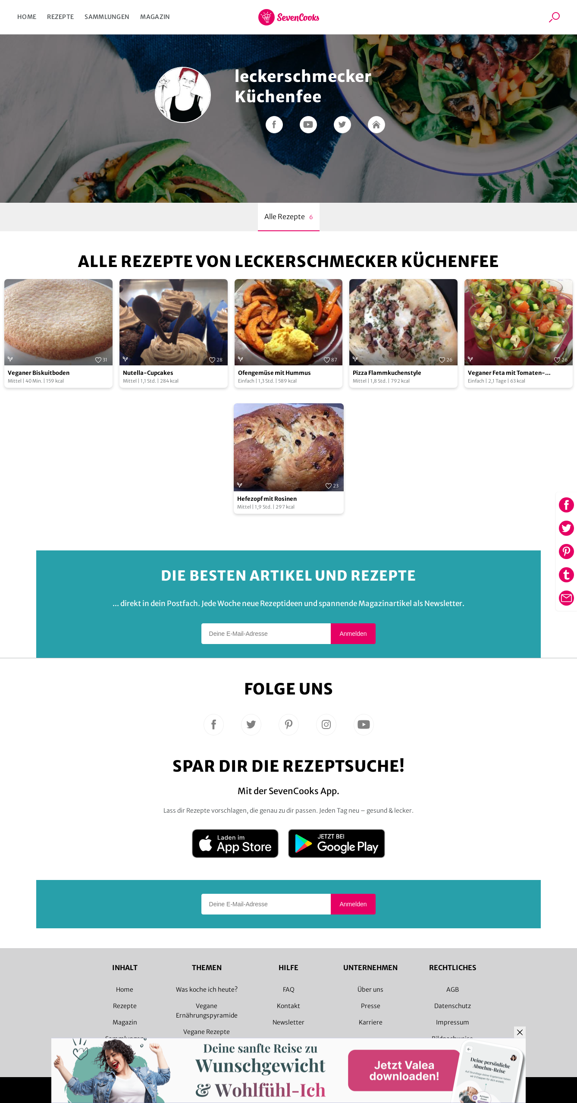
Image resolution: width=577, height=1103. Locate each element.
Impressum (452, 1022)
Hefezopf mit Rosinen (267, 499)
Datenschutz (452, 1006)
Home (26, 17)
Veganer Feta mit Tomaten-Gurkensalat (506, 373)
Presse (370, 1006)
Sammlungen (107, 17)
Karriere (371, 1022)
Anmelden (353, 633)
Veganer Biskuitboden (38, 373)
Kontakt (288, 1006)
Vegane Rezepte (206, 1032)
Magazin (155, 17)
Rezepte (60, 17)
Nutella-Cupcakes (148, 373)
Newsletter (288, 1022)
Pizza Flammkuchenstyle (387, 373)
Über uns (370, 989)
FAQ (289, 989)
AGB (452, 989)
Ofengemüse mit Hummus (274, 373)
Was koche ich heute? (207, 989)
